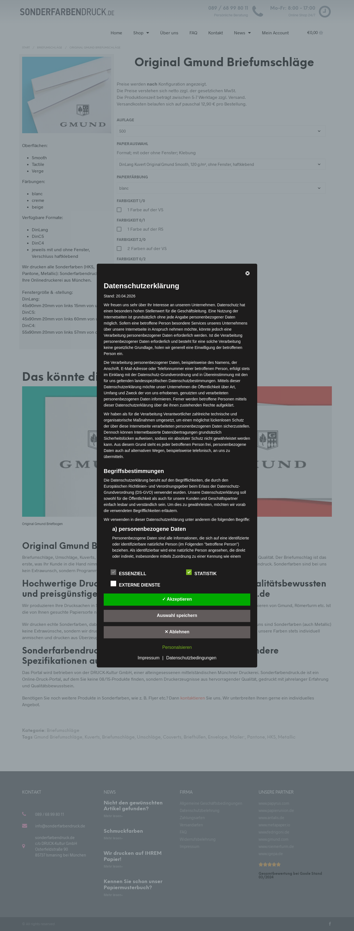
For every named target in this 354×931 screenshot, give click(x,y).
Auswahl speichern (177, 615)
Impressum (149, 657)
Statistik (204, 572)
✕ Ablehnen (177, 631)
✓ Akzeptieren (177, 599)
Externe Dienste (138, 584)
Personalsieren (177, 647)
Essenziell (131, 572)
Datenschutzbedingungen (191, 657)
